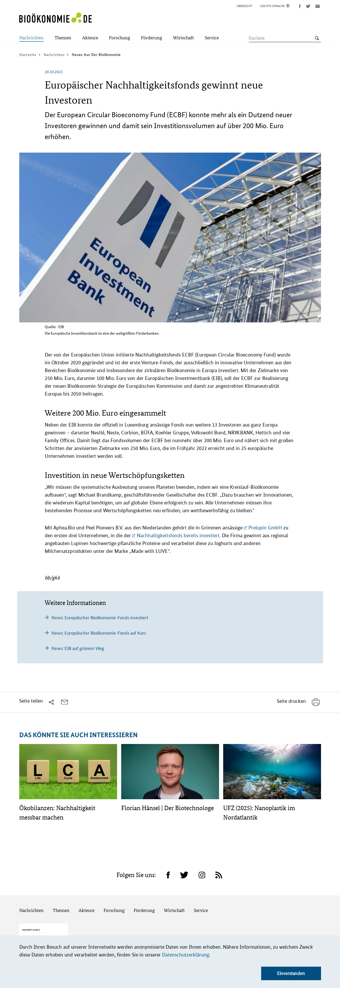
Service (201, 910)
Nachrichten (31, 910)
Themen (61, 910)
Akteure (86, 910)
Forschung (114, 910)
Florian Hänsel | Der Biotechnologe (167, 808)
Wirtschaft (174, 910)
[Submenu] (31, 38)
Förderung (144, 910)
